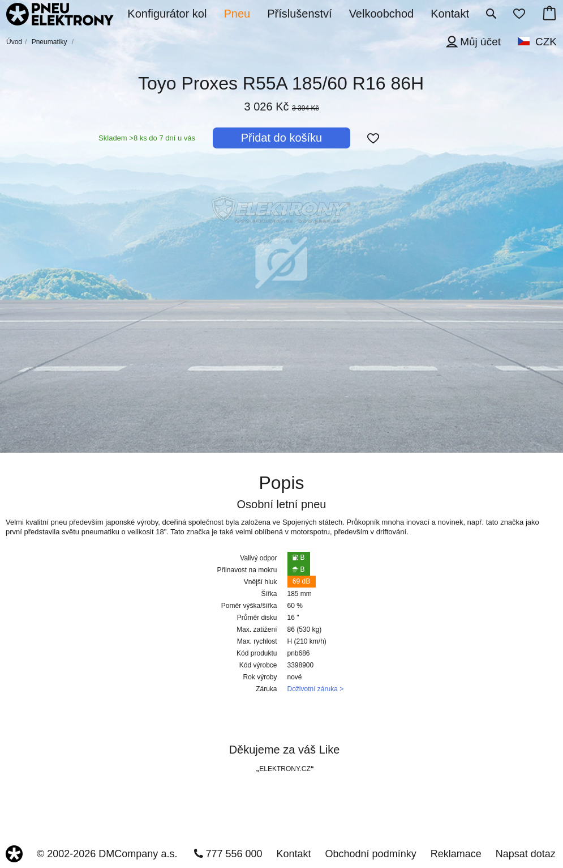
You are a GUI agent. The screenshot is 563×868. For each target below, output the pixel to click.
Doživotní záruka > (315, 689)
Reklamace (456, 854)
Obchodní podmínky (370, 854)
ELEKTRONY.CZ (284, 769)
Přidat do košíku (281, 137)
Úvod (14, 42)
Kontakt (294, 854)
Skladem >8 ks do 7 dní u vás (146, 138)
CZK (546, 42)
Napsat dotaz (526, 854)
